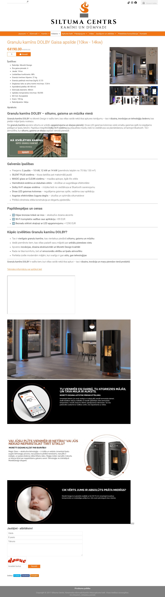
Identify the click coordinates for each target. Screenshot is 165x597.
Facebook (25, 575)
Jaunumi (23, 34)
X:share (17, 575)
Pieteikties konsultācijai (128, 34)
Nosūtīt (34, 566)
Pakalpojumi (80, 34)
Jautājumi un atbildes (106, 34)
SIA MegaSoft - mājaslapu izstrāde (82, 595)
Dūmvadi (35, 34)
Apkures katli (67, 34)
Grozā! (23, 54)
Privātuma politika (82, 588)
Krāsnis (55, 34)
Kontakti (143, 34)
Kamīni (45, 34)
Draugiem (34, 575)
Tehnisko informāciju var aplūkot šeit (24, 269)
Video (91, 34)
